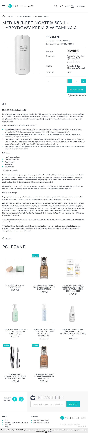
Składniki (49, 66)
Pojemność (49, 72)
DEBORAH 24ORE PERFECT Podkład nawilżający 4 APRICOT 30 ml (44, 376)
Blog (6, 420)
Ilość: (47, 81)
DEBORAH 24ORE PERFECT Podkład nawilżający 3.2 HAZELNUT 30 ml (44, 287)
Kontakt (8, 424)
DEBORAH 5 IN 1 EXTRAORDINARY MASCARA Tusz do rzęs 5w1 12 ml (15, 376)
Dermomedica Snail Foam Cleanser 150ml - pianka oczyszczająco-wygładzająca (44, 333)
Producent (49, 52)
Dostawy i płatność (41, 420)
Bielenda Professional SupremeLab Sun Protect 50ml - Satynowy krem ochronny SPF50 (73, 288)
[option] (22, 55)
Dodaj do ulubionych (77, 95)
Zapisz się (73, 404)
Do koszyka (76, 89)
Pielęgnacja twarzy (24, 16)
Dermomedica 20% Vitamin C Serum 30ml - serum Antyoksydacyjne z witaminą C (73, 333)
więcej (50, 431)
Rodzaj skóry (50, 56)
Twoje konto (80, 6)
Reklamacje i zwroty (41, 422)
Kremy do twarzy (41, 16)
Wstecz (6, 239)
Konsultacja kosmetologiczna (16, 422)
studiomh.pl (82, 426)
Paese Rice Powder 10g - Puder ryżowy (15, 286)
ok (46, 431)
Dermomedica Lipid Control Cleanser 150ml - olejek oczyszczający (15, 332)
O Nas (7, 427)
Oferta (10, 16)
